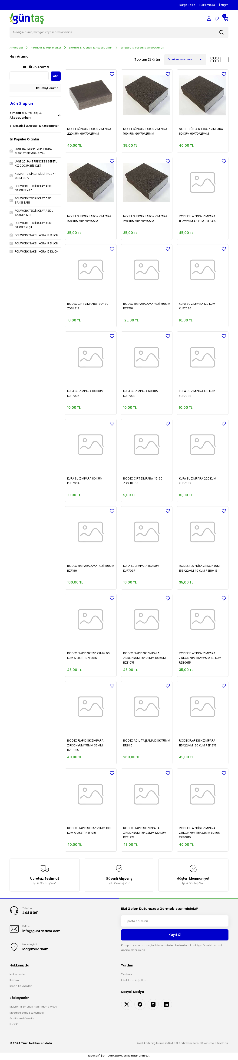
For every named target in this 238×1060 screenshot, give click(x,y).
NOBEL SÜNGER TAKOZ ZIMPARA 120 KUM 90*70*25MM (145, 219)
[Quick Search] (29, 76)
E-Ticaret (108, 1057)
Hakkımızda (17, 975)
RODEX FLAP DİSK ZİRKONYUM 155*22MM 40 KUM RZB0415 (199, 568)
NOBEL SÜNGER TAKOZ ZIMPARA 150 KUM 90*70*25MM (89, 219)
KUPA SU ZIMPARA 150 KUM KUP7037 (141, 568)
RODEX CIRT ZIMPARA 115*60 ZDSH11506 (142, 481)
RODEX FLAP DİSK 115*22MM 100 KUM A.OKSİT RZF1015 (89, 830)
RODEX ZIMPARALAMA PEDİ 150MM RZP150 (146, 306)
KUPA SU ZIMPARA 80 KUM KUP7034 (84, 481)
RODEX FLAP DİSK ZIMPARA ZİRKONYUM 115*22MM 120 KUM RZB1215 (144, 833)
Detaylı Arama (47, 88)
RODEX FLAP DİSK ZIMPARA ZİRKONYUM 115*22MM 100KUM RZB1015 (144, 658)
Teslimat (127, 975)
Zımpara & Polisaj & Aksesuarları (142, 48)
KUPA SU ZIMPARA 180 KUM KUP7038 (197, 393)
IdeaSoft (94, 1057)
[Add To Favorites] (112, 74)
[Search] (119, 32)
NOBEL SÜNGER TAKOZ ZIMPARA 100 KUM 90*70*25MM (145, 131)
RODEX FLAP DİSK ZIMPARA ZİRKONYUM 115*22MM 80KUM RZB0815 (200, 833)
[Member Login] (209, 18)
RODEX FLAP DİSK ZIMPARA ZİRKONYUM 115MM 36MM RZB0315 (85, 745)
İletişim (14, 981)
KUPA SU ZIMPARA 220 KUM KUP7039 (197, 481)
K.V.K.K (14, 1025)
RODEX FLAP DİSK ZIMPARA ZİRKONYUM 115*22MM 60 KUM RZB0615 (200, 658)
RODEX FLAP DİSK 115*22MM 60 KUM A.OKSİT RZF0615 (88, 656)
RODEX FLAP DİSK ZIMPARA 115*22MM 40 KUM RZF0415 (197, 219)
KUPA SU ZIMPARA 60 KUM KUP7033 (141, 393)
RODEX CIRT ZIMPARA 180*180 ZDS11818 (87, 306)
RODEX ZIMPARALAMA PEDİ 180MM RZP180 (90, 568)
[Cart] (225, 18)
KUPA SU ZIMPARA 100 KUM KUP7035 (85, 393)
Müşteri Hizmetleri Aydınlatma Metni (33, 1007)
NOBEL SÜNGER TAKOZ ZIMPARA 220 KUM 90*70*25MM (89, 131)
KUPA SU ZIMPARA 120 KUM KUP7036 (197, 306)
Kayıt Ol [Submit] (175, 935)
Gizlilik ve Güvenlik (22, 1019)
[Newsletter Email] (174, 921)
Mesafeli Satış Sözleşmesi (27, 1013)
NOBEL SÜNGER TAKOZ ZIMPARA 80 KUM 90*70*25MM (201, 131)
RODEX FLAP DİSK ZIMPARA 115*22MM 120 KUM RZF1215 (197, 743)
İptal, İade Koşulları (133, 981)
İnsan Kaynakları (21, 987)
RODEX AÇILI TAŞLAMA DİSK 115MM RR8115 (146, 743)
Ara (55, 76)
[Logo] (27, 18)
